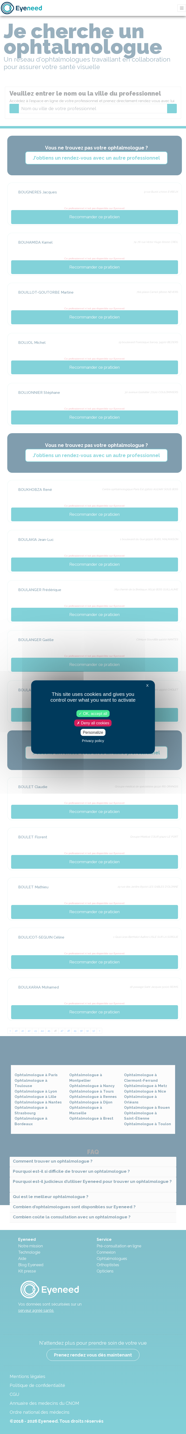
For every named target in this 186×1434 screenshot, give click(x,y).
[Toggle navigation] (181, 8)
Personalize (93, 732)
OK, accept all (93, 713)
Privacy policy (93, 741)
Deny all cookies (93, 723)
